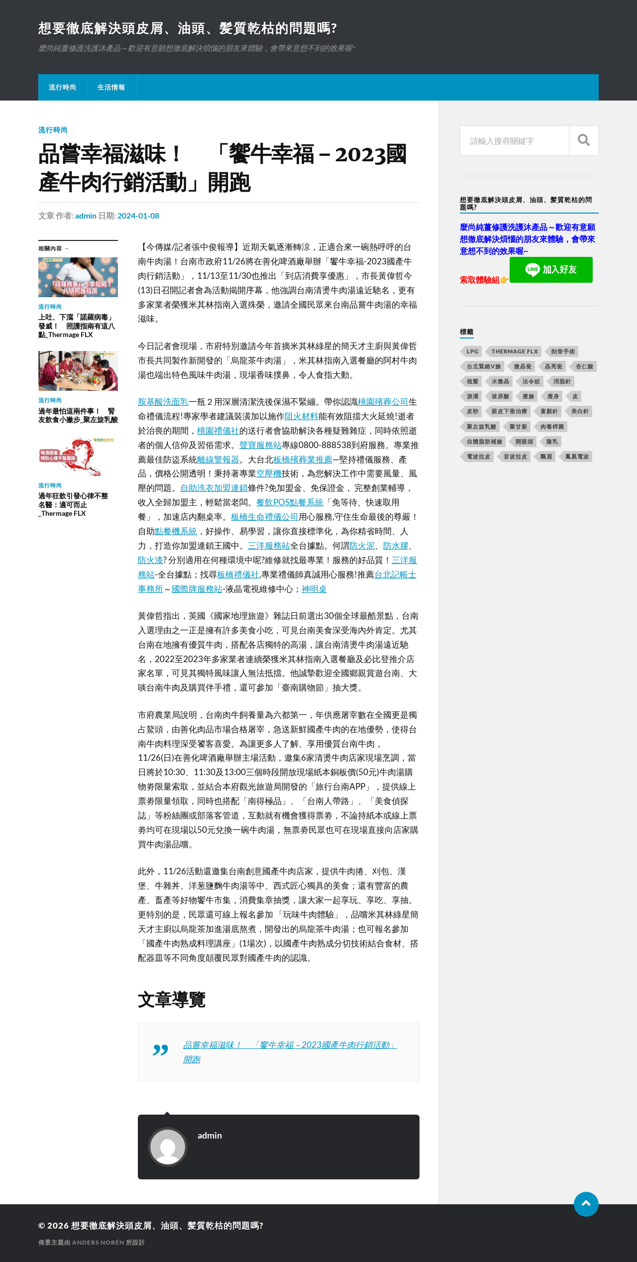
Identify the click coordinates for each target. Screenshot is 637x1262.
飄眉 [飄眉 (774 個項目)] (546, 456)
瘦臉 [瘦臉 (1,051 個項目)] (528, 396)
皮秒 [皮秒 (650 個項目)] (473, 411)
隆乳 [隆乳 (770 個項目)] (552, 441)
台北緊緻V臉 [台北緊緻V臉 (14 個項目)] (484, 366)
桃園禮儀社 (218, 430)
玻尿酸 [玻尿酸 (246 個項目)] (501, 396)
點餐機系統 (176, 531)
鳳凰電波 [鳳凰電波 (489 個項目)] (577, 456)
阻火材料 (301, 416)
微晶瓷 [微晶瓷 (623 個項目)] (523, 366)
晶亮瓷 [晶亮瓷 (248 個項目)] (554, 366)
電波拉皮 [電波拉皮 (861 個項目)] (479, 456)
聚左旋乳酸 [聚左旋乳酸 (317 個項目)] (482, 426)
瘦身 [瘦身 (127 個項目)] (553, 396)
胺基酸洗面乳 (163, 401)
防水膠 (396, 545)
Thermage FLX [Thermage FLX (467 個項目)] (515, 351)
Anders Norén (98, 1242)
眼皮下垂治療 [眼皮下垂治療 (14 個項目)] (510, 411)
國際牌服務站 (197, 588)
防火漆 (150, 560)
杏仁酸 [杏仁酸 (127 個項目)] (585, 366)
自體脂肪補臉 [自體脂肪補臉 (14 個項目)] (485, 441)
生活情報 (111, 87)
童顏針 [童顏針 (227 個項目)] (549, 411)
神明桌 (314, 588)
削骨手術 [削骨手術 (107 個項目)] (563, 351)
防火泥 (362, 545)
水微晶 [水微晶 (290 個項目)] (501, 381)
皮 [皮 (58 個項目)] (575, 396)
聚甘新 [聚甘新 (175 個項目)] (519, 426)
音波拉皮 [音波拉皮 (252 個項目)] (516, 456)
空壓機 (269, 473)
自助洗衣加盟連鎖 (214, 487)
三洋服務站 (269, 545)
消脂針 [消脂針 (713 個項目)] (562, 381)
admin (86, 215)
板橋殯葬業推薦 (302, 459)
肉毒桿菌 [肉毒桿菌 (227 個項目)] (552, 426)
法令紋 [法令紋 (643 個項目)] (531, 381)
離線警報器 (218, 459)
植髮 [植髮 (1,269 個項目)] (473, 381)
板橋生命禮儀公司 (265, 516)
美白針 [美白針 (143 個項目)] (580, 411)
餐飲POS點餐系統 (289, 502)
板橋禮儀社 (238, 574)
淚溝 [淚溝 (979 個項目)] (473, 396)
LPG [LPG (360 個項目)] (473, 351)
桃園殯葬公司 (383, 401)
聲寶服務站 (260, 445)
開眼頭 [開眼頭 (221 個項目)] (524, 441)
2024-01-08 (138, 215)
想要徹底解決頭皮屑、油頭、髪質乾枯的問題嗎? (187, 27)
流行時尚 (63, 87)
